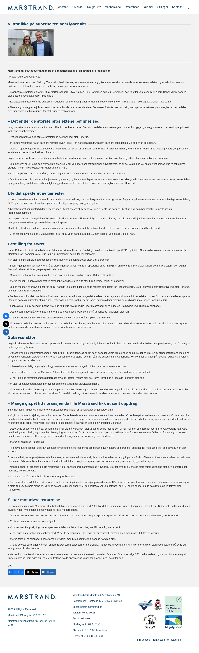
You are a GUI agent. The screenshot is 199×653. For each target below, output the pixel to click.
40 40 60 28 (88, 612)
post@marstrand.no (91, 607)
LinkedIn (159, 639)
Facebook (145, 639)
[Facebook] (16, 572)
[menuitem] (62, 7)
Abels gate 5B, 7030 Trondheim (90, 630)
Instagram (174, 639)
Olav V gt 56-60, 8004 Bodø (88, 636)
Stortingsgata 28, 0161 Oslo (88, 624)
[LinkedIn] (48, 572)
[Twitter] (32, 572)
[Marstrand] (31, 7)
